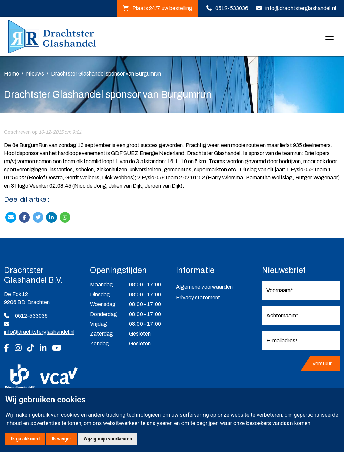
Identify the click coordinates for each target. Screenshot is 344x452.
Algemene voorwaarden (204, 287)
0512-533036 (231, 8)
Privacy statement (198, 297)
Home (11, 74)
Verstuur (322, 363)
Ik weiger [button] (61, 439)
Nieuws (35, 74)
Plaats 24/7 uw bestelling (157, 8)
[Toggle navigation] (329, 36)
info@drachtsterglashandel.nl (300, 8)
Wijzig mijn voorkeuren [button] (107, 439)
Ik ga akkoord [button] (25, 439)
